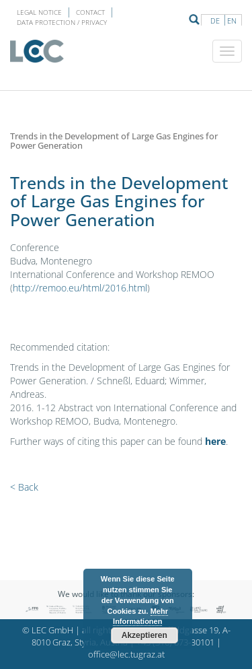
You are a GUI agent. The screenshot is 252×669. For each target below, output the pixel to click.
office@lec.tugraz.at (126, 654)
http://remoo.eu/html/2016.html (80, 287)
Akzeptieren (144, 635)
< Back (24, 487)
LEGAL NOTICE (39, 12)
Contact (90, 12)
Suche (194, 19)
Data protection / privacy (62, 22)
